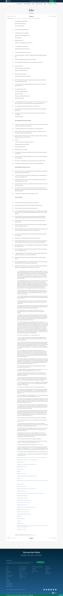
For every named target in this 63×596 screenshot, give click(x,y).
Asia (7, 574)
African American (9, 572)
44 (25, 477)
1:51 (18, 453)
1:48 (18, 443)
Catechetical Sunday (9, 584)
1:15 (18, 333)
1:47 (18, 439)
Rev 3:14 (40, 460)
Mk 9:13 (44, 494)
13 (28, 18)
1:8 (18, 472)
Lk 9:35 (30, 514)
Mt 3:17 (44, 411)
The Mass (21, 578)
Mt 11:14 (37, 494)
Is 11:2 (23, 509)
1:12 (18, 477)
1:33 (19, 509)
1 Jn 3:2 (39, 477)
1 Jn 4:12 (37, 489)
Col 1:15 (26, 273)
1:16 (18, 336)
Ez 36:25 (21, 500)
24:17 (24, 481)
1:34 (18, 409)
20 (38, 18)
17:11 (41, 494)
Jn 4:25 (37, 428)
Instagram (53, 590)
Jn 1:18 (24, 329)
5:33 (23, 470)
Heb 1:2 (37, 460)
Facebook (47, 590)
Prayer (20, 573)
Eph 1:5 (36, 477)
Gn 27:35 (36, 441)
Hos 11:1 (24, 529)
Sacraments (21, 576)
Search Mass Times (22, 572)
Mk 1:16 (27, 516)
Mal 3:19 (43, 368)
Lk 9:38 (39, 344)
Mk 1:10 (33, 509)
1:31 (18, 397)
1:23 (18, 371)
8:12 (22, 463)
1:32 (18, 403)
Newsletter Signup (48, 573)
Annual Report (8, 573)
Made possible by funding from (47, 593)
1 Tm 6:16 (34, 489)
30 (25, 297)
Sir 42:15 (26, 460)
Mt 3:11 (30, 382)
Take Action (34, 569)
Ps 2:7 (32, 446)
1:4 (18, 463)
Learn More (40, 563)
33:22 (30, 481)
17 (24, 531)
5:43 (24, 477)
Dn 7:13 (26, 531)
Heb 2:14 (46, 481)
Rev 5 (32, 389)
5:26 (20, 463)
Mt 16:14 (28, 500)
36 (39, 441)
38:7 (36, 527)
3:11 (20, 477)
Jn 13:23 (21, 419)
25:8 (26, 481)
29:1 (41, 527)
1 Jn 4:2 (45, 320)
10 (23, 18)
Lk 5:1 (31, 516)
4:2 (20, 482)
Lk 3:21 (36, 509)
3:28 (21, 492)
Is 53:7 (21, 391)
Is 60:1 (37, 481)
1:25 (18, 500)
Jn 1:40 (30, 418)
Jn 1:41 (30, 365)
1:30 (20, 485)
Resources (47, 570)
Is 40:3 (30, 372)
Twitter (45, 590)
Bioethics (7, 580)
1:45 (19, 523)
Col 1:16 (33, 460)
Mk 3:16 (25, 521)
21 (39, 18)
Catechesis (8, 582)
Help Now (51, 1)
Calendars (47, 572)
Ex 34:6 (40, 330)
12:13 (21, 527)
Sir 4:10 (18, 529)
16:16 (31, 529)
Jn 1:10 (33, 362)
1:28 (18, 385)
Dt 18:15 (37, 369)
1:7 (18, 304)
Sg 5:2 (21, 509)
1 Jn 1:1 (39, 457)
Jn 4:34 (34, 299)
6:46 (23, 489)
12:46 (26, 474)
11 (25, 18)
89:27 (35, 446)
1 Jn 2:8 (38, 465)
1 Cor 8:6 (30, 460)
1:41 (18, 426)
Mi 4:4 (38, 443)
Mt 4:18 (22, 516)
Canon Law (8, 581)
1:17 (19, 487)
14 (29, 18)
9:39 (24, 474)
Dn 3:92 (21, 529)
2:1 (35, 527)
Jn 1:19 (20, 378)
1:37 (18, 418)
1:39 (18, 422)
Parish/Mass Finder (48, 569)
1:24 (18, 376)
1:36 (18, 416)
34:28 (27, 487)
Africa (7, 570)
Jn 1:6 (42, 275)
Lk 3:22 (20, 412)
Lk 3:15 (23, 492)
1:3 (18, 288)
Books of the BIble (22, 570)
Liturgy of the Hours (22, 577)
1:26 (18, 381)
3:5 (20, 479)
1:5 (18, 294)
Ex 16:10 (21, 481)
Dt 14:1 (26, 527)
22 (31, 489)
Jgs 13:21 (29, 489)
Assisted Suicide (9, 577)
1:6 (18, 299)
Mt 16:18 (21, 521)
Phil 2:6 (31, 273)
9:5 (24, 465)
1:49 (18, 445)
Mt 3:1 (21, 467)
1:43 (18, 437)
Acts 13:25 (27, 492)
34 (21, 470)
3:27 (22, 485)
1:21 (18, 368)
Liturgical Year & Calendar (23, 574)
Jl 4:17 (43, 481)
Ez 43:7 (40, 481)
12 (26, 18)
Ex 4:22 (23, 527)
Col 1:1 (43, 457)
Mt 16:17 (30, 431)
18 (35, 18)
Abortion (7, 569)
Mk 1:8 (18, 382)
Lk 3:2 (26, 467)
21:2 (21, 523)
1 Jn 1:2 (24, 463)
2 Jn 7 (18, 322)
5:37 (21, 489)
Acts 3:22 (42, 369)
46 (27, 465)
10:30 (21, 457)
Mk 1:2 (26, 497)
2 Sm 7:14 (29, 446)
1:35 (19, 516)
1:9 (18, 474)
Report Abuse (45, 1)
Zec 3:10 (41, 443)
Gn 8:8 (35, 403)
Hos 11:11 (27, 509)
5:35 (20, 472)
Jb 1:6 (33, 527)
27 (26, 328)
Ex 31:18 (23, 487)
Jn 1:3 (43, 291)
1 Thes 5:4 (35, 465)
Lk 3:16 (33, 382)
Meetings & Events (35, 572)
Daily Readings (32, 1)
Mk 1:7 (24, 502)
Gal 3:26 (31, 477)
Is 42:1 (31, 414)
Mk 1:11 (27, 514)
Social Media (47, 574)
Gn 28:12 (24, 455)
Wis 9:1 (36, 457)
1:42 (18, 431)
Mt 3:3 (24, 497)
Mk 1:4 (23, 467)
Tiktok (56, 590)
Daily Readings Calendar (36, 1)
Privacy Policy (34, 537)
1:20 (18, 364)
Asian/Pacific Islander (10, 576)
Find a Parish (39, 1)
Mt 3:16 (30, 509)
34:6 (31, 481)
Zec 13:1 (24, 500)
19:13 (20, 458)
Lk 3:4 (29, 497)
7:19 (21, 487)
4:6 (33, 477)
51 (20, 349)
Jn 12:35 (19, 297)
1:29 (18, 388)
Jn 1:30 (39, 333)
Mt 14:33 (28, 529)
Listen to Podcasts (31, 556)
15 (31, 18)
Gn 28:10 (21, 531)
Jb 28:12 (26, 457)
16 (32, 18)
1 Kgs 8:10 (23, 328)
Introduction (11, 18)
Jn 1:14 (29, 333)
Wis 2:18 (46, 527)
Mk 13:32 (34, 529)
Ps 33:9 (21, 460)
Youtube (49, 590)
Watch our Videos (38, 556)
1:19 (18, 349)
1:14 (18, 320)
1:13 (18, 313)
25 (33, 457)
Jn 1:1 (38, 273)
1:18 (18, 340)
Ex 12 (23, 390)
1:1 (18, 269)
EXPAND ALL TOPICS (9, 587)
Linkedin (51, 590)
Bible (7, 578)
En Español (31, 13)
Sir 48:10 (30, 494)
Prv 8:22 (31, 457)
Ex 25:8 (43, 323)
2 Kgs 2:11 (26, 494)
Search (55, 1)
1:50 (18, 451)
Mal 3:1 (33, 494)
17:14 (36, 389)
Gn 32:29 (21, 441)
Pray (33, 573)
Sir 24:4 (34, 481)
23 (35, 494)
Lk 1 (44, 397)
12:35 (26, 465)
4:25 (21, 518)
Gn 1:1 (41, 279)
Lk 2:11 (43, 426)
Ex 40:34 (44, 326)
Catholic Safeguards (9, 585)
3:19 (20, 465)
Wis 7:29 (22, 297)
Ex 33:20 (25, 489)
